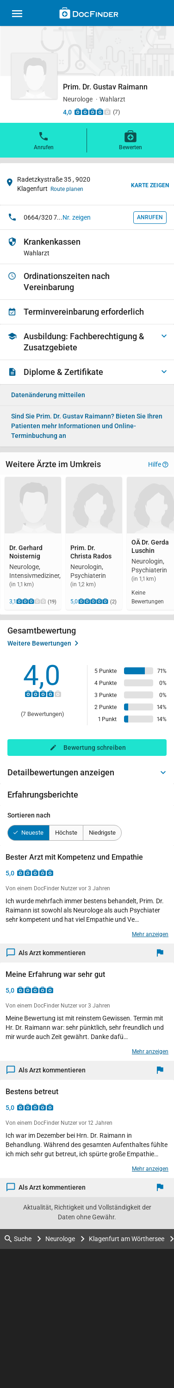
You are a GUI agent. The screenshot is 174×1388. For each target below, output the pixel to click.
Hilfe (158, 464)
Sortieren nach (28, 815)
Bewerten (130, 140)
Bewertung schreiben (94, 747)
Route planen (66, 189)
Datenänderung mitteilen (48, 395)
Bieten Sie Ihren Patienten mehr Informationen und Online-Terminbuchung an (86, 425)
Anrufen (44, 140)
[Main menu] (17, 15)
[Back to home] (88, 14)
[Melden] (162, 953)
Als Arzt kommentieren (46, 953)
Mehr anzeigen (150, 934)
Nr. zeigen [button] (76, 217)
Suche (18, 1239)
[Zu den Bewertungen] (92, 111)
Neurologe (60, 1238)
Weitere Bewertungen (42, 643)
